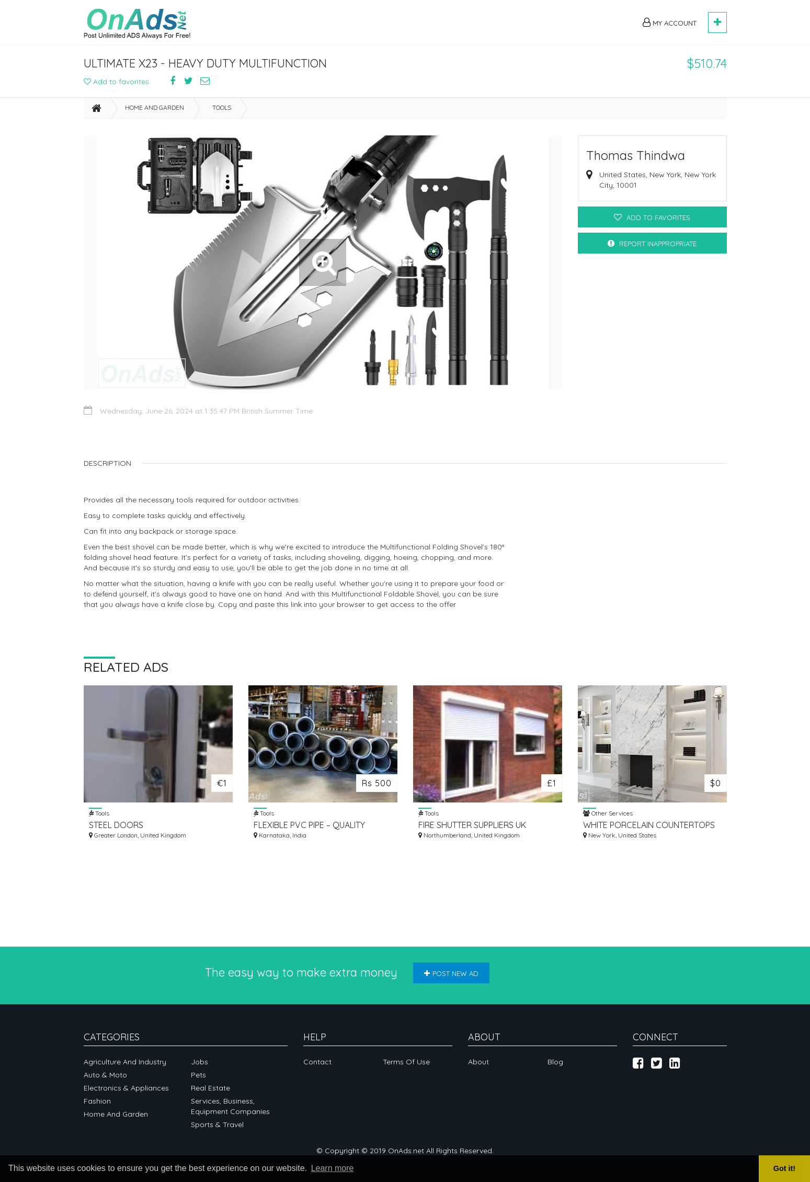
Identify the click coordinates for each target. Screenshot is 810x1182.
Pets (198, 1075)
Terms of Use (406, 1061)
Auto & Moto (105, 1075)
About (478, 1061)
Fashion (97, 1101)
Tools (221, 107)
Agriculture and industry (125, 1061)
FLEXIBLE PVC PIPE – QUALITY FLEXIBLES (309, 825)
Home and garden (154, 107)
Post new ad (451, 973)
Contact (317, 1061)
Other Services (608, 813)
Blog (555, 1061)
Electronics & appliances (126, 1088)
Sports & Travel (217, 1124)
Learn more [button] (332, 1168)
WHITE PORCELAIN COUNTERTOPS (649, 825)
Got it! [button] (784, 1168)
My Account (670, 22)
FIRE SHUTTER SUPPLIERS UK (472, 825)
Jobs (199, 1061)
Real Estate (210, 1088)
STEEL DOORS (116, 825)
